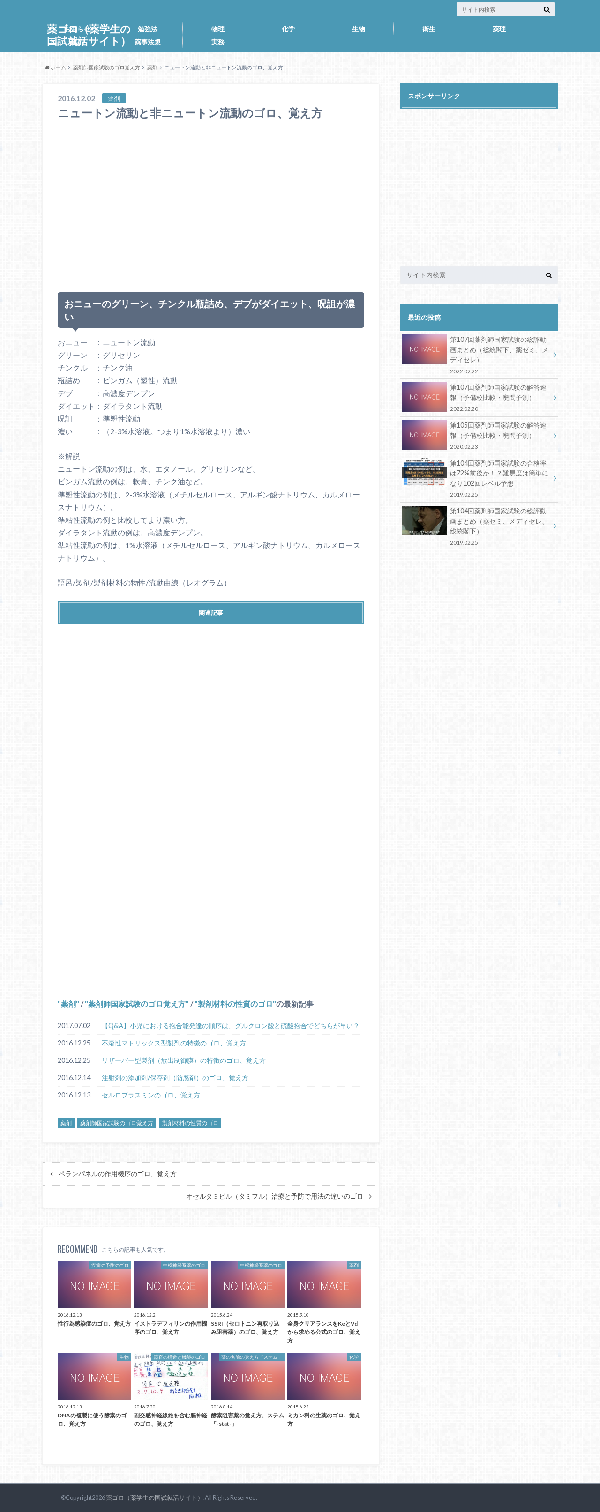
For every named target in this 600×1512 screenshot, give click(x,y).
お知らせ (77, 29)
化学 (288, 29)
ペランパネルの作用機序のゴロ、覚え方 (118, 1174)
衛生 (428, 29)
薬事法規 (148, 42)
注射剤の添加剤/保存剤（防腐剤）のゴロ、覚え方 (175, 1078)
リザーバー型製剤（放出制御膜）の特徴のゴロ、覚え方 (184, 1060)
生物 (358, 29)
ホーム (55, 67)
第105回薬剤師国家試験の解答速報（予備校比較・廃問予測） (475, 435)
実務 (218, 42)
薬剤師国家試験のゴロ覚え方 (106, 67)
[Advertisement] (211, 207)
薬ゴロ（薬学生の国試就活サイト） (154, 1497)
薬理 (499, 29)
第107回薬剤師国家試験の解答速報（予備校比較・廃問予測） (475, 397)
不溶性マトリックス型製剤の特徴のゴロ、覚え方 (174, 1043)
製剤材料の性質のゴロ (235, 1003)
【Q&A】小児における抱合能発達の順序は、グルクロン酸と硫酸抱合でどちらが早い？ (231, 1026)
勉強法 (148, 29)
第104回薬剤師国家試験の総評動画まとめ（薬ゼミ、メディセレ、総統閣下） (475, 525)
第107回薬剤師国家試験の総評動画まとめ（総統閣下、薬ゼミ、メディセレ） (475, 354)
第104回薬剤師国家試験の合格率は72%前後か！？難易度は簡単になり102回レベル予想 (475, 478)
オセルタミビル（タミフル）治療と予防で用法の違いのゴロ (274, 1196)
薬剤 (77, 42)
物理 (218, 29)
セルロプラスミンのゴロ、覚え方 (151, 1095)
